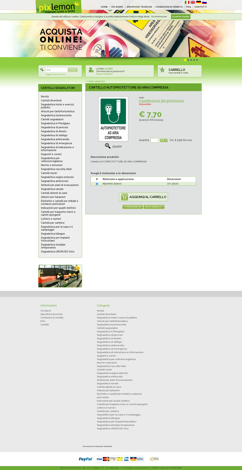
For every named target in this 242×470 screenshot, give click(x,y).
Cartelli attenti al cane (54, 193)
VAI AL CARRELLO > (154, 207)
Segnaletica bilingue (53, 233)
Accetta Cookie (180, 16)
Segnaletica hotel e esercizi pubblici (57, 106)
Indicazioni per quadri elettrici (58, 208)
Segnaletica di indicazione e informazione (57, 149)
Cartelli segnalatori (52, 119)
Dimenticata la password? (110, 71)
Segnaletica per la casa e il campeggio (57, 228)
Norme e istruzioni (51, 165)
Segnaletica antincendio (55, 139)
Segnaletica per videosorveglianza (51, 159)
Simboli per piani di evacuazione (60, 185)
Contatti (45, 324)
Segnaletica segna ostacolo (57, 177)
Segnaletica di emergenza (56, 143)
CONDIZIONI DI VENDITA (169, 7)
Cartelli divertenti (51, 100)
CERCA (72, 70)
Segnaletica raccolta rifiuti (56, 169)
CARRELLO (177, 70)
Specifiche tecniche (52, 314)
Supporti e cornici (51, 154)
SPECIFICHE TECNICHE (139, 7)
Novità (45, 96)
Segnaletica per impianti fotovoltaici (55, 239)
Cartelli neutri (49, 173)
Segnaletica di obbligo (54, 135)
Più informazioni (159, 16)
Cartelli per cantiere (53, 222)
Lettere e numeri (51, 218)
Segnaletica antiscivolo (54, 181)
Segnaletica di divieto (54, 131)
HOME (104, 7)
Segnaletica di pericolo (54, 127)
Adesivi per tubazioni (53, 197)
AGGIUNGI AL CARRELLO (147, 197)
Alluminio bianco (112, 183)
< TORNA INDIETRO (95, 81)
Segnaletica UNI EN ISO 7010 (57, 251)
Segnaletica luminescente (56, 115)
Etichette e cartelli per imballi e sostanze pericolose (59, 202)
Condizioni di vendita (52, 317)
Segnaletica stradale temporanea (53, 246)
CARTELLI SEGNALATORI (58, 88)
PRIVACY (156, 468)
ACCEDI (109, 68)
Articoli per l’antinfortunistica (57, 111)
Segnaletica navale (52, 189)
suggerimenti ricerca (55, 74)
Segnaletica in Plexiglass (55, 123)
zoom (113, 146)
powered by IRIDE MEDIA (171, 468)
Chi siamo (46, 310)
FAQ (188, 7)
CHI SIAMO (117, 7)
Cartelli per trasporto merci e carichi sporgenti (58, 213)
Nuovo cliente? (104, 74)
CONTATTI (200, 7)
